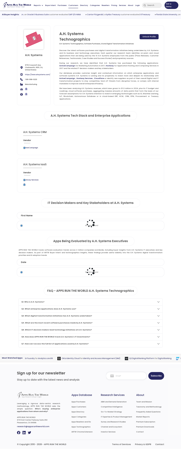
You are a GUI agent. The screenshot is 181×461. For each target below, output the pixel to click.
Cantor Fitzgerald (97, 14)
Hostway (110, 65)
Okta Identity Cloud (72, 370)
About (130, 5)
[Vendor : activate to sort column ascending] (31, 141)
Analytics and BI (47, 370)
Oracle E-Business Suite (40, 14)
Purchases (62, 5)
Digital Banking (166, 370)
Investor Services (108, 444)
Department (112, 227)
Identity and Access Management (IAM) (103, 370)
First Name (27, 227)
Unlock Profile (149, 36)
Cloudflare (99, 78)
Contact (140, 444)
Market (149, 274)
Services (122, 5)
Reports (38, 5)
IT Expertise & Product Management (116, 429)
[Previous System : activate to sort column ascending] (50, 141)
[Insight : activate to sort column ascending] (151, 141)
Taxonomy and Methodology (149, 419)
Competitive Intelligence (111, 419)
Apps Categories (78, 429)
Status (66, 274)
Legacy (43, 148)
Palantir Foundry (29, 370)
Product (105, 274)
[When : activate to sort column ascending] (129, 141)
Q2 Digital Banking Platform (143, 370)
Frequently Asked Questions (148, 424)
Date (23, 274)
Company (43, 274)
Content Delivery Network (85, 195)
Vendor (85, 274)
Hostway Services (84, 78)
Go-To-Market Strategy (111, 424)
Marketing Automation (86, 149)
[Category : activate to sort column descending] (89, 141)
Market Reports (143, 429)
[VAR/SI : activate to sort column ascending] (118, 141)
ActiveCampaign (67, 65)
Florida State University (168, 14)
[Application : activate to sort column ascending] (70, 141)
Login (137, 5)
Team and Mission (144, 414)
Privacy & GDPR (143, 456)
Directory (84, 5)
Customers (73, 5)
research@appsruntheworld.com (33, 438)
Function (89, 227)
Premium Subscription (145, 434)
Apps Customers (78, 419)
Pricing (114, 5)
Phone (151, 227)
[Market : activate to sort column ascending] (105, 141)
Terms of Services (121, 456)
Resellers (105, 5)
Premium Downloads (145, 439)
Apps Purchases (78, 414)
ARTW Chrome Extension (82, 444)
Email (135, 227)
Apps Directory (77, 424)
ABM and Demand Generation (114, 414)
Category (127, 274)
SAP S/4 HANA (77, 14)
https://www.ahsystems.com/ (37, 74)
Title (73, 227)
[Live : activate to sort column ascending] (139, 141)
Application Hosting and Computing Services (86, 187)
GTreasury (147, 14)
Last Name (52, 227)
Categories (95, 5)
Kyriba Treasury (115, 14)
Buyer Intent (50, 5)
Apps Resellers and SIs (81, 434)
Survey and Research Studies (113, 434)
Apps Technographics (80, 439)
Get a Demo (169, 5)
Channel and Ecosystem (111, 439)
